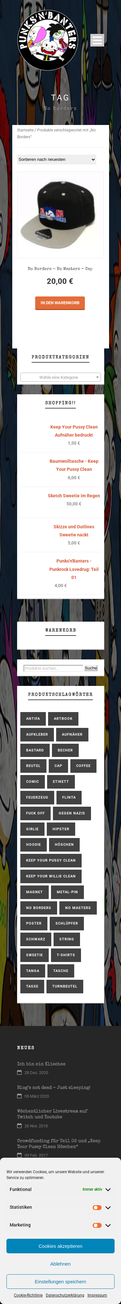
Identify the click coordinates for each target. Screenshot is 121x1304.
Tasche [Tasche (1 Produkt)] (60, 971)
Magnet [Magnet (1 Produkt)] (34, 892)
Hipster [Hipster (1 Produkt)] (61, 829)
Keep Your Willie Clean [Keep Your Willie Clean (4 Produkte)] (51, 876)
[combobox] (60, 377)
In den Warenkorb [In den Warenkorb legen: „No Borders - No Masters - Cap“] (60, 302)
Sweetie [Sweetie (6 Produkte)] (34, 955)
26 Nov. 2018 (36, 1125)
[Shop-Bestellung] (56, 159)
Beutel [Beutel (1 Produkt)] (33, 766)
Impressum (97, 1295)
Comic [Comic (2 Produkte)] (32, 782)
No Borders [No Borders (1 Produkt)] (38, 908)
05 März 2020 (37, 1096)
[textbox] (61, 377)
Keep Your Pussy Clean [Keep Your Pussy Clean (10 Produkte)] (51, 860)
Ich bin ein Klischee (41, 1064)
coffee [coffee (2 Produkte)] (83, 766)
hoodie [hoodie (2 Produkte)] (33, 845)
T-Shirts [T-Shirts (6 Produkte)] (66, 955)
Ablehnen (60, 1264)
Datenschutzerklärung (65, 1295)
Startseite (25, 130)
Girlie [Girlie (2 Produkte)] (32, 829)
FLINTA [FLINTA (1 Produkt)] (69, 797)
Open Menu (97, 40)
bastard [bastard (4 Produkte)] (35, 750)
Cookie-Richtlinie (28, 1295)
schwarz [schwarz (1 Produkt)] (35, 939)
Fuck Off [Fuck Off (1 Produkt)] (35, 813)
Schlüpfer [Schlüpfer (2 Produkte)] (66, 923)
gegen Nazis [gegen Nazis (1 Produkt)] (72, 813)
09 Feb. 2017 (36, 1155)
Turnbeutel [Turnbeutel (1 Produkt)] (64, 986)
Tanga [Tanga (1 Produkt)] (32, 971)
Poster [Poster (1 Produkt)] (34, 923)
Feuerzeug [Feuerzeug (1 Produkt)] (37, 797)
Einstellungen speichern (60, 1281)
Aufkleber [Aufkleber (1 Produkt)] (37, 734)
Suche (91, 668)
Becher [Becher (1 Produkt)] (65, 750)
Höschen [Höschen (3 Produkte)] (64, 845)
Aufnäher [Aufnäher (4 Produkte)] (72, 734)
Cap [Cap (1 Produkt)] (58, 766)
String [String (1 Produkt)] (66, 939)
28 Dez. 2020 (36, 1072)
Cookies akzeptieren (61, 1246)
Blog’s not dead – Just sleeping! (53, 1088)
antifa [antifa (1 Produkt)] (33, 719)
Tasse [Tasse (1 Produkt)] (32, 986)
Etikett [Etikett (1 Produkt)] (61, 782)
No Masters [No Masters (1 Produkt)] (78, 908)
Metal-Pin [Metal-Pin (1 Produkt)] (67, 892)
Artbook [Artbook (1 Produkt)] (63, 719)
